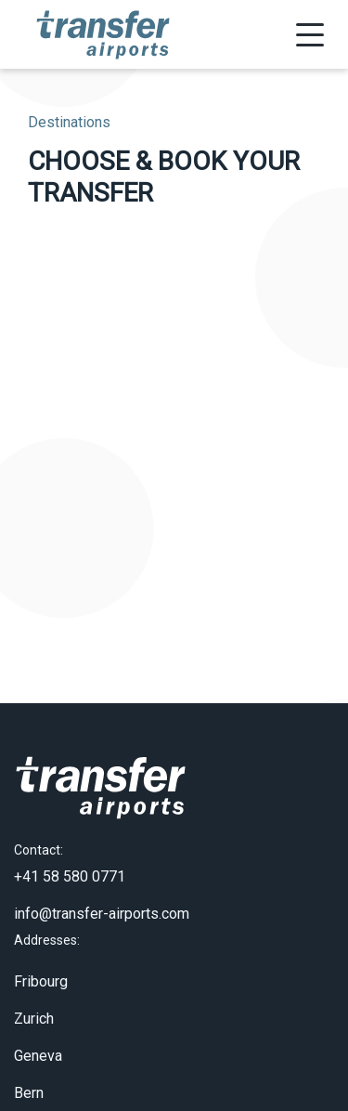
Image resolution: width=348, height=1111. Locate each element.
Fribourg (41, 973)
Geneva (38, 1047)
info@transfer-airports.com (101, 905)
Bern (29, 1084)
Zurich (34, 1010)
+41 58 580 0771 (69, 868)
